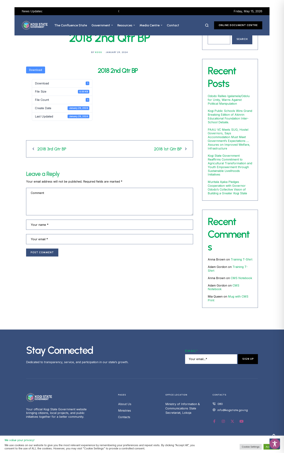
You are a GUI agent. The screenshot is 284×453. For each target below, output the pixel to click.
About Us (124, 404)
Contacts (124, 417)
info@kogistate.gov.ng (233, 410)
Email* (191, 351)
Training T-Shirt (241, 259)
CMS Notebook (241, 278)
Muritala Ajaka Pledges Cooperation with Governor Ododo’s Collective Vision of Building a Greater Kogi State (227, 187)
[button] (112, 25)
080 (220, 404)
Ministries (124, 410)
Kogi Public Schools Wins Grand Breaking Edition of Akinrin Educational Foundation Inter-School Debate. (230, 116)
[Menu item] (70, 25)
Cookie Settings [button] (251, 446)
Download (35, 69)
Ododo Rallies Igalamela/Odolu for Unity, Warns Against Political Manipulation (229, 99)
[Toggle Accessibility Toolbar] (274, 443)
